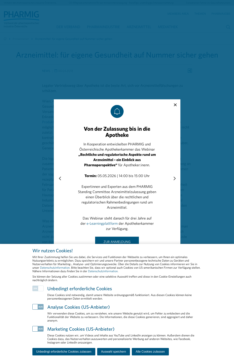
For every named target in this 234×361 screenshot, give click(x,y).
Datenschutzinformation (55, 267)
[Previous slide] (60, 178)
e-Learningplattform (102, 223)
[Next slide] (174, 178)
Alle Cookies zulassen (150, 351)
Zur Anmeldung (117, 242)
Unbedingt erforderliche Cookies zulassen (63, 351)
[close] (175, 104)
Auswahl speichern (113, 351)
